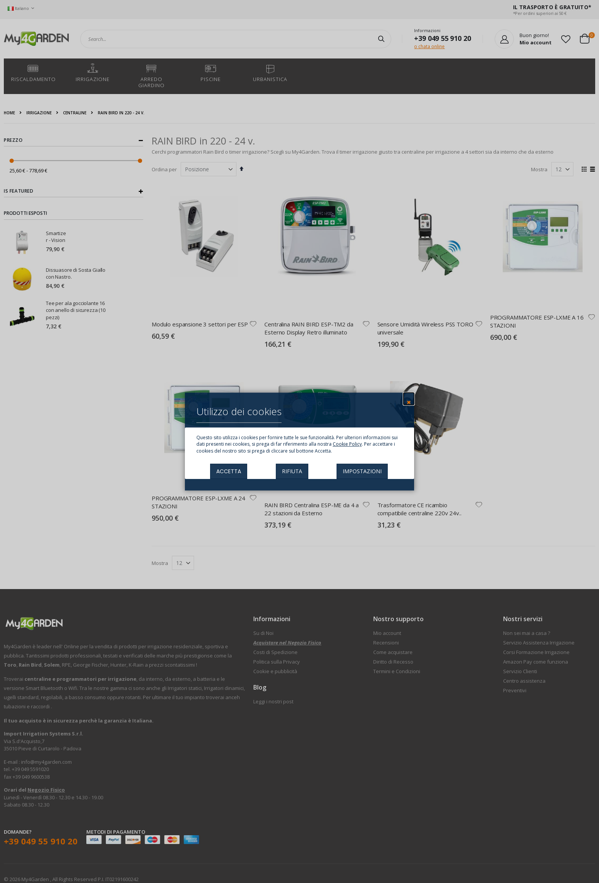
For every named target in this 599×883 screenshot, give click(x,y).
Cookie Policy (347, 444)
